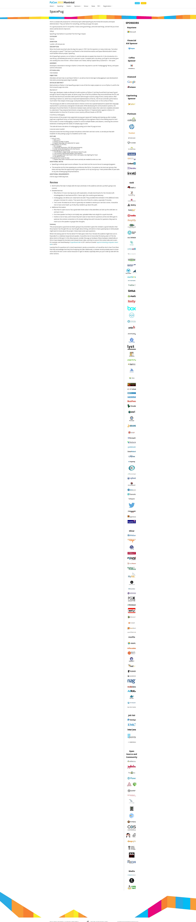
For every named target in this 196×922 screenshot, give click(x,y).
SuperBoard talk (75, 242)
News (93, 6)
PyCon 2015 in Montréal (62, 3)
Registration (107, 6)
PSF (99, 6)
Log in (137, 3)
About (52, 6)
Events (69, 6)
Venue (86, 6)
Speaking (60, 6)
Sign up (143, 3)
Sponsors (77, 6)
